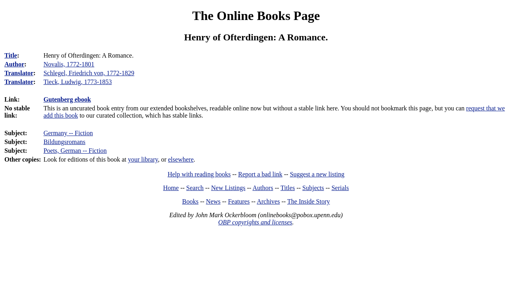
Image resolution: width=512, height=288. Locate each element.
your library (143, 159)
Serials (340, 187)
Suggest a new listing (317, 174)
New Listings (228, 187)
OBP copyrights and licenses (255, 222)
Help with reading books (199, 174)
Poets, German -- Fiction (75, 150)
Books (190, 201)
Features (239, 201)
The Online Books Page (256, 15)
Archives (268, 201)
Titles (287, 187)
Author (14, 64)
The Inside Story (308, 201)
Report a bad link (260, 174)
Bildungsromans (65, 141)
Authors (262, 187)
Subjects (313, 187)
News (213, 201)
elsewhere (181, 159)
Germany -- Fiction (68, 133)
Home (171, 187)
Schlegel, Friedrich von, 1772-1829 (89, 73)
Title (10, 55)
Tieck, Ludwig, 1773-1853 (78, 81)
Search (195, 187)
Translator (19, 73)
